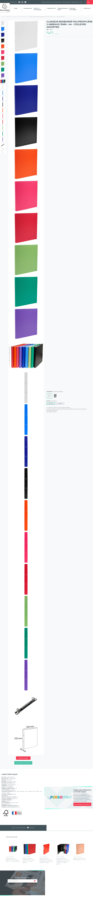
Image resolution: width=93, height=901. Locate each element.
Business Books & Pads (63, 9)
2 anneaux (51, 403)
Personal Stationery (73, 9)
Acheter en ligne (23, 758)
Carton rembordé (23, 16)
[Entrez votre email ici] (22, 881)
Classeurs (15, 16)
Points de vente (66, 2)
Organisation (27, 8)
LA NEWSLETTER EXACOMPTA (22, 877)
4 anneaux (60, 403)
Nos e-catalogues (56, 2)
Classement (9, 16)
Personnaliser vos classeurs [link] (82, 804)
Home (2, 16)
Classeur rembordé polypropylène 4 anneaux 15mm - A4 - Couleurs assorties (13, 860)
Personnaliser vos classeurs (23, 763)
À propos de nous (46, 2)
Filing (15, 8)
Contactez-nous (75, 2)
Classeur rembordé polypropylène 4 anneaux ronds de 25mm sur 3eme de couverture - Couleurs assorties (63, 861)
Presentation (51, 8)
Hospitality (87, 8)
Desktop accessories (37, 9)
